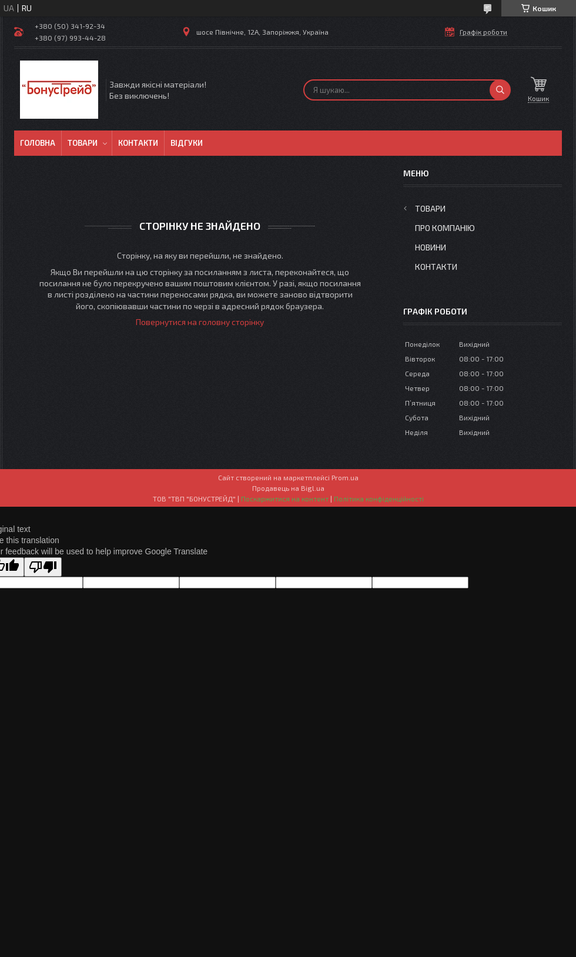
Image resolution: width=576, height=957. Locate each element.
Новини (430, 247)
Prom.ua (345, 477)
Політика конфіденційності (379, 498)
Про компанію (445, 228)
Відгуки (186, 143)
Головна (37, 143)
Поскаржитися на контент (285, 498)
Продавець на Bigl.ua (288, 488)
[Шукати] (500, 90)
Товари (83, 143)
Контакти (138, 143)
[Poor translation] (43, 567)
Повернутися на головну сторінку (200, 322)
